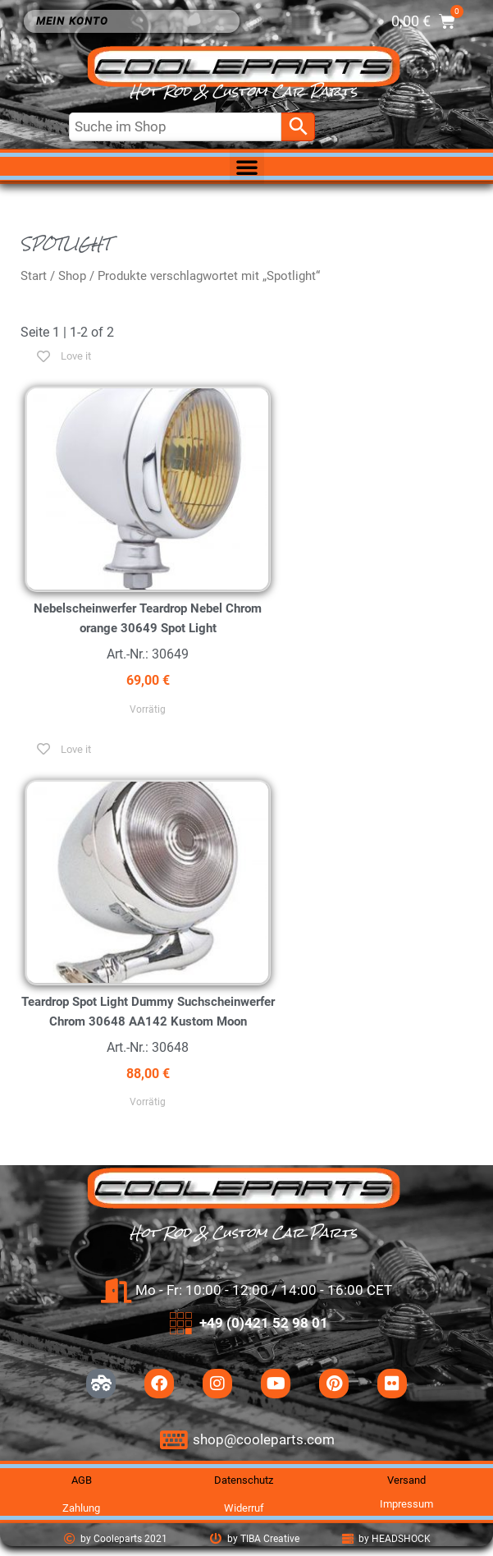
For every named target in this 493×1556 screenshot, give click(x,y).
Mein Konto (76, 21)
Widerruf (244, 1508)
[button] (247, 166)
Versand (406, 1480)
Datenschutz (243, 1480)
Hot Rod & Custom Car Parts (244, 91)
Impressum (406, 1504)
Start (34, 276)
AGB (81, 1480)
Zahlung (81, 1508)
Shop (72, 276)
